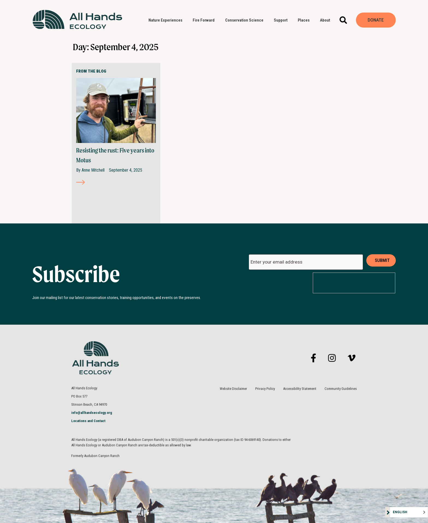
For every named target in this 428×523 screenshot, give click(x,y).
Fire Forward (205, 20)
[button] (343, 20)
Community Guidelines (341, 389)
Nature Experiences (166, 20)
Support (282, 20)
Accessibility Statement (299, 389)
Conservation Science (245, 20)
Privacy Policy (265, 389)
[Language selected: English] (409, 512)
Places (305, 20)
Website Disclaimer (233, 389)
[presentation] (354, 283)
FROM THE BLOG (91, 71)
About (326, 20)
